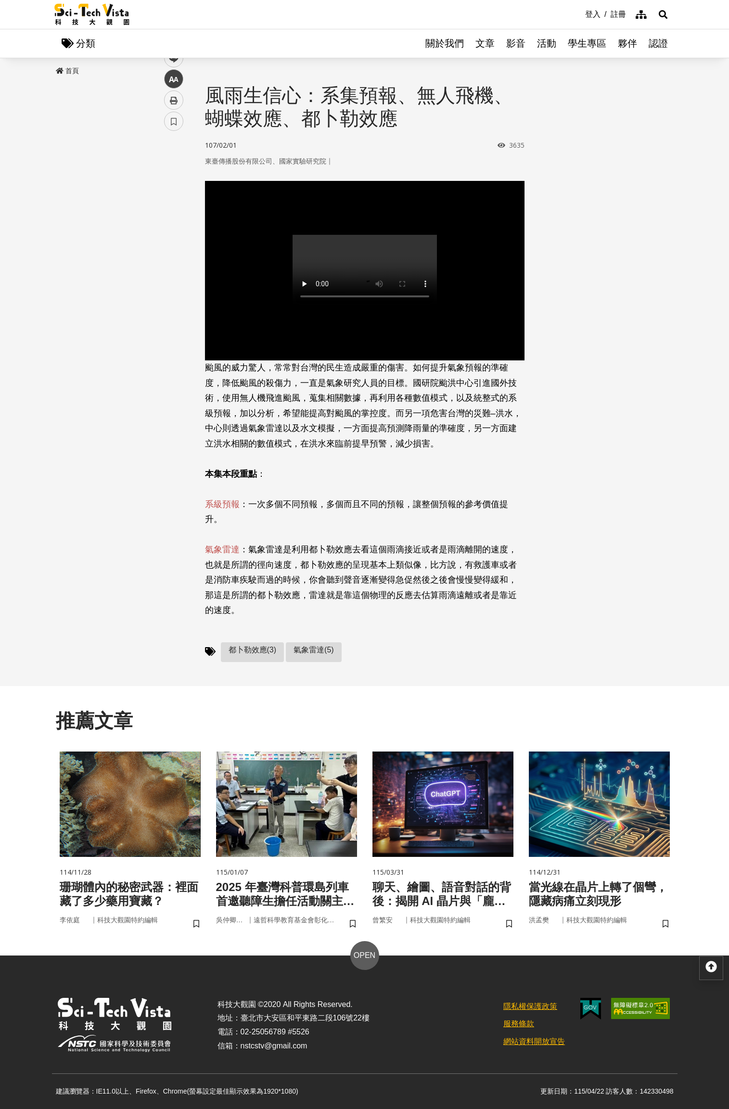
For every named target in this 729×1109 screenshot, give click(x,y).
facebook (174, 184)
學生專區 (587, 43)
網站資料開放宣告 (534, 1041)
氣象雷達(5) (314, 650)
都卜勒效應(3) (253, 650)
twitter (174, 205)
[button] (663, 14)
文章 (485, 43)
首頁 (67, 71)
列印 (173, 268)
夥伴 (627, 43)
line (171, 226)
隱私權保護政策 (530, 1006)
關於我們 (444, 43)
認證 (658, 43)
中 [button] (174, 247)
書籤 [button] (173, 289)
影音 (515, 43)
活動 (546, 43)
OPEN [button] (364, 955)
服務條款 (518, 1024)
